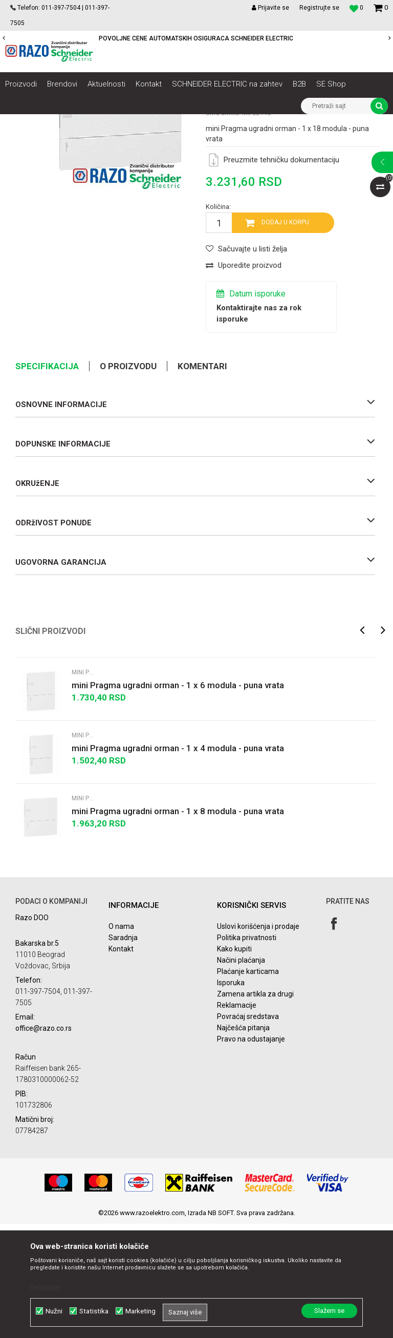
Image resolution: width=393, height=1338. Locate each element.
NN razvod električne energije (117, 121)
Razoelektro (22, 121)
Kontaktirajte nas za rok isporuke (258, 427)
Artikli (58, 121)
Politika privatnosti (246, 1052)
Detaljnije (45, 1287)
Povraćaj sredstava (248, 1131)
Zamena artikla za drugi (255, 1108)
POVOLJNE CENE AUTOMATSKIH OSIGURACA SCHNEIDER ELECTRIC (196, 38)
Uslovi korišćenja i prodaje (258, 1040)
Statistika (93, 1311)
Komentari (202, 480)
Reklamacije (236, 1119)
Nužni (54, 1311)
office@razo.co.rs (43, 1142)
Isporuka (231, 1097)
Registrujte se (319, 7)
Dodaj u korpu (285, 336)
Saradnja (123, 1052)
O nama (121, 1040)
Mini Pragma (356, 121)
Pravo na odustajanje (251, 1153)
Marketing (140, 1311)
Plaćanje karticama (248, 1085)
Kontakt (121, 1063)
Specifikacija (47, 480)
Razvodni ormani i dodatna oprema (218, 121)
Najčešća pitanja (243, 1142)
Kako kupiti (234, 1063)
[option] (196, 38)
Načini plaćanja (241, 1074)
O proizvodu (128, 480)
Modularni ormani (303, 121)
